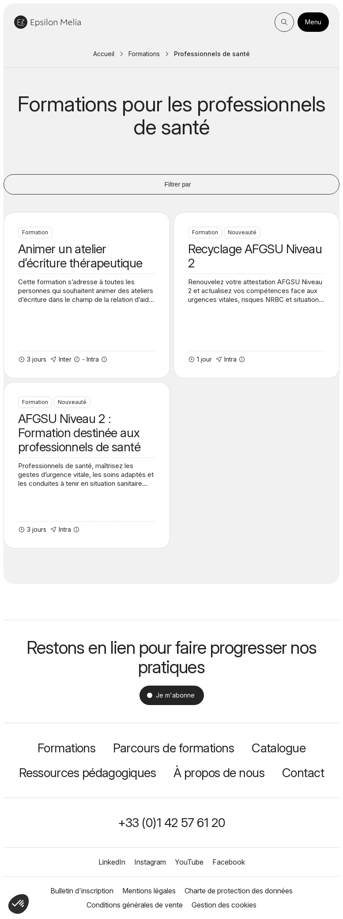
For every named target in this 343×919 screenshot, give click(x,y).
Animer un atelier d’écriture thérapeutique (87, 295)
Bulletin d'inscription (81, 890)
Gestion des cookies (224, 904)
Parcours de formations (173, 748)
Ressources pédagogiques (87, 773)
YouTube (189, 862)
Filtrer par (171, 184)
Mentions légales (149, 890)
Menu (313, 22)
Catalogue (278, 748)
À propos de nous (218, 773)
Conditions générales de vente (135, 904)
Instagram (150, 862)
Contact (303, 773)
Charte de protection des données (239, 890)
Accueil (103, 53)
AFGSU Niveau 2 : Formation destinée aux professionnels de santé (87, 465)
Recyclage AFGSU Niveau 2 (256, 295)
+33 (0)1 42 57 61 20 (172, 823)
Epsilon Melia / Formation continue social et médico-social (47, 22)
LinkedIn (111, 862)
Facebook (228, 862)
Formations (144, 53)
